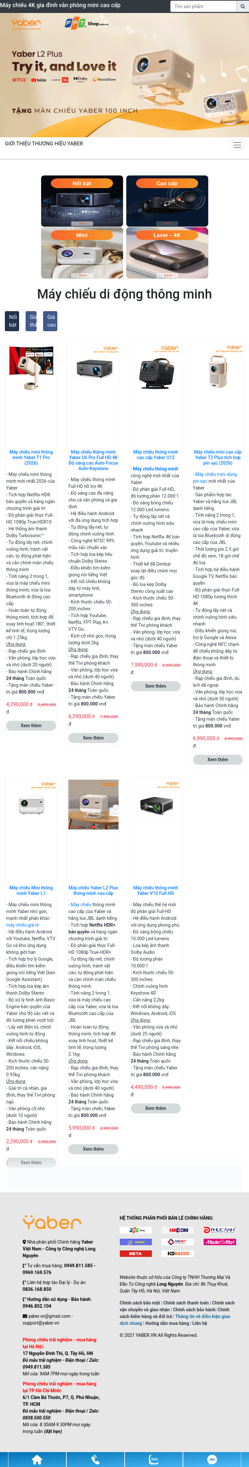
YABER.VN (146, 1335)
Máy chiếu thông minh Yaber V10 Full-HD (155, 890)
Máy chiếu (81, 904)
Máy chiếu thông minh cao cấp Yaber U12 (155, 454)
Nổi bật (13, 321)
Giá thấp (33, 321)
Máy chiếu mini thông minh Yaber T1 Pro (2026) (31, 457)
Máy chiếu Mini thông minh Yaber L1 (31, 890)
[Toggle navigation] (237, 145)
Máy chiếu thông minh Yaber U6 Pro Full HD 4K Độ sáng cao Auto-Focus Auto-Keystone (93, 460)
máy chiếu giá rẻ (22, 925)
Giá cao (51, 321)
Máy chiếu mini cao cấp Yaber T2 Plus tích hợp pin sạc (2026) (218, 457)
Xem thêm (31, 725)
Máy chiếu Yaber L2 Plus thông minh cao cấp (93, 890)
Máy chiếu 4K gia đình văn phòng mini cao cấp (60, 5)
